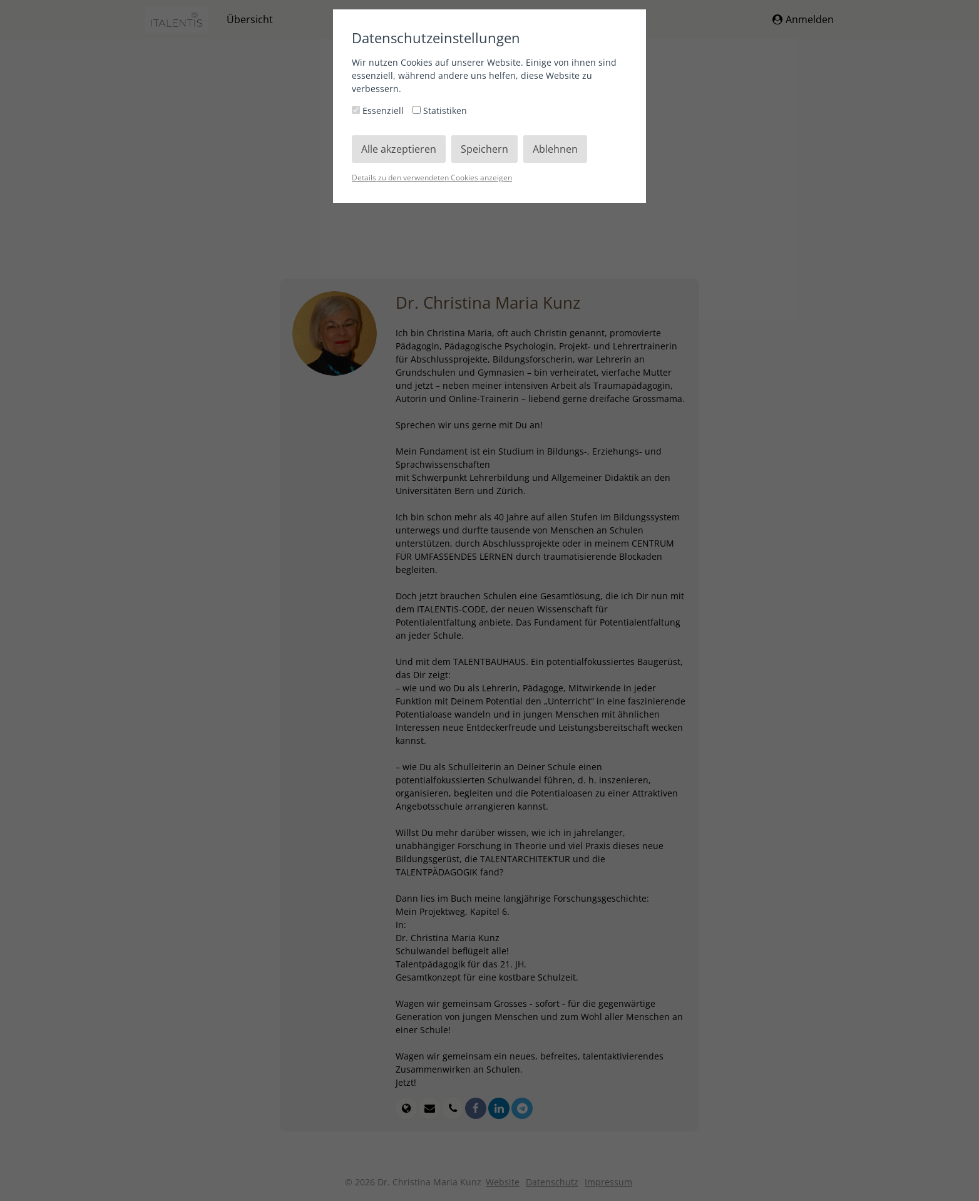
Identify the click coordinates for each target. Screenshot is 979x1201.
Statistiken (440, 110)
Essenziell (379, 110)
